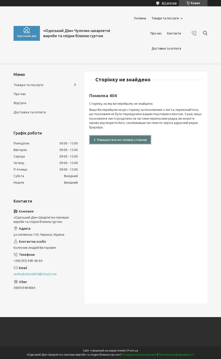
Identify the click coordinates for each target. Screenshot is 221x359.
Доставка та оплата (166, 48)
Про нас (156, 33)
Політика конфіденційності (176, 354)
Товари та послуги (165, 18)
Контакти (174, 33)
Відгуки (20, 103)
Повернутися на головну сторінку (122, 139)
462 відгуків (169, 3)
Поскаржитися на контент (139, 354)
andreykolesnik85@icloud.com (35, 274)
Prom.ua (132, 350)
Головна (140, 18)
